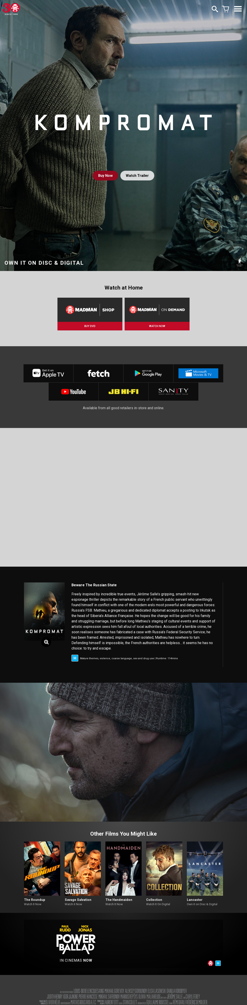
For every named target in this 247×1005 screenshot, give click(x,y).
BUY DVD (89, 326)
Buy (105, 175)
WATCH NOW (157, 326)
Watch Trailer (137, 175)
